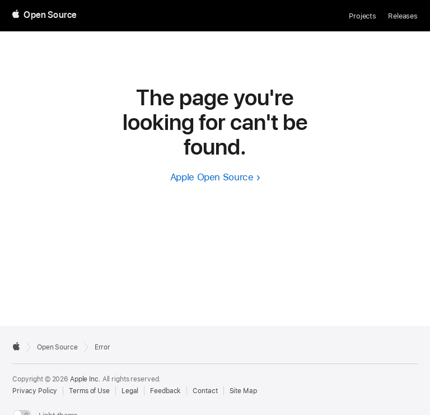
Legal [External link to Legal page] (129, 391)
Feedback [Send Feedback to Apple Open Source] (165, 391)
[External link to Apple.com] (16, 346)
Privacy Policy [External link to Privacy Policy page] (34, 391)
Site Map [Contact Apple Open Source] (243, 391)
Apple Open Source (212, 177)
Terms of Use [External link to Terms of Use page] (89, 391)
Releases (403, 16)
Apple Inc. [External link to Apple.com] (85, 379)
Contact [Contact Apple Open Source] (205, 391)
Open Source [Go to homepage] (57, 347)
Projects (362, 16)
